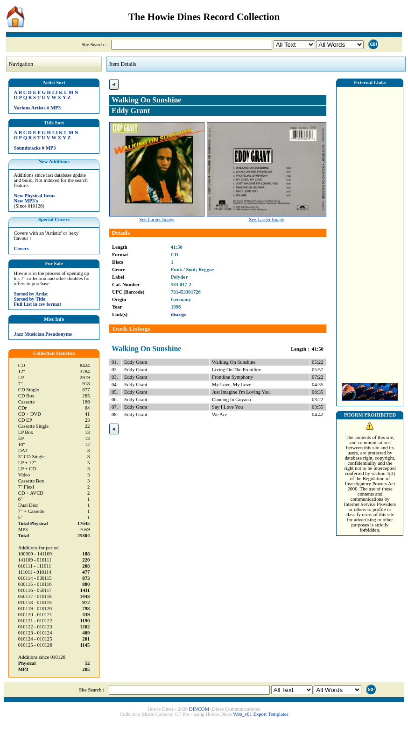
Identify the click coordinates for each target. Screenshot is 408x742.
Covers (21, 248)
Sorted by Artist (31, 293)
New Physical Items (35, 195)
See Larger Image (157, 219)
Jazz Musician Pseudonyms (43, 334)
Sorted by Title (30, 299)
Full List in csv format (37, 304)
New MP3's (26, 200)
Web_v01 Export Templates (260, 714)
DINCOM (199, 709)
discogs (178, 314)
